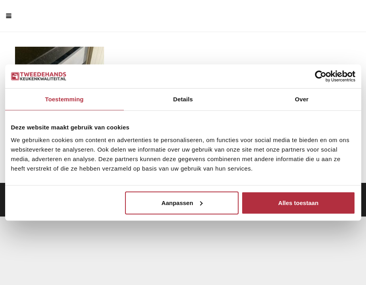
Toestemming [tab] (64, 99)
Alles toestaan (298, 202)
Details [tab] (183, 99)
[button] (8, 16)
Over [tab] (302, 99)
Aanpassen (182, 202)
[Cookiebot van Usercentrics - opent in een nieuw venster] (320, 76)
